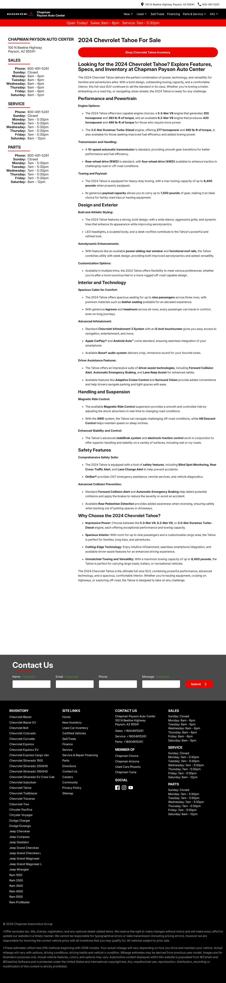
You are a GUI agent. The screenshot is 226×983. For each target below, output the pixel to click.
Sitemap (67, 717)
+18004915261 (131, 659)
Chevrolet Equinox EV (24, 673)
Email (64, 599)
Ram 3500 (17, 810)
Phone (103, 599)
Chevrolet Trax (19, 728)
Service (67, 673)
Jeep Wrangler (19, 793)
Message (156, 597)
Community (70, 706)
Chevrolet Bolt (19, 651)
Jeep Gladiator (19, 766)
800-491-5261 (34, 65)
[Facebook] (117, 721)
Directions (69, 690)
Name (19, 599)
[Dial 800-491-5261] (211, 3)
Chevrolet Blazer (20, 641)
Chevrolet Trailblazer (23, 717)
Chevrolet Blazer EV (23, 646)
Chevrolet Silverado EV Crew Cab (31, 701)
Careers (67, 701)
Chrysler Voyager (21, 739)
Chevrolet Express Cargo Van (28, 679)
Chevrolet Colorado (22, 657)
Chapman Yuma (124, 701)
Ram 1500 (17, 799)
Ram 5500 (17, 820)
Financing (177, 11)
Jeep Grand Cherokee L (24, 777)
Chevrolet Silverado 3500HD (28, 695)
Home (66, 641)
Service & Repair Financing (79, 679)
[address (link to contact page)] (174, 3)
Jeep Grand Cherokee (23, 771)
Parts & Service (196, 11)
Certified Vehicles (73, 657)
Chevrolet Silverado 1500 (25, 684)
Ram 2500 (17, 804)
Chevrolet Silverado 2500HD (28, 690)
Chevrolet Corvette (22, 662)
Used (148, 11)
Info (214, 11)
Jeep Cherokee (19, 755)
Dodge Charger (19, 744)
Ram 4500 (17, 815)
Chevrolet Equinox (22, 668)
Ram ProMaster (20, 826)
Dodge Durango (20, 749)
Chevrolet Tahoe (20, 711)
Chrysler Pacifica (21, 733)
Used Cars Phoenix (126, 695)
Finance (67, 668)
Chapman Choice (125, 684)
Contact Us (69, 695)
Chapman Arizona (125, 690)
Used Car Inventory (74, 651)
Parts (66, 684)
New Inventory (71, 646)
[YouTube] (131, 721)
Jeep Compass (19, 760)
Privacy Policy (71, 711)
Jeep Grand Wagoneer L (24, 788)
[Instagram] (124, 721)
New (136, 11)
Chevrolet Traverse (22, 722)
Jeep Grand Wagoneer (23, 782)
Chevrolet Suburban (22, 706)
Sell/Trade (162, 11)
